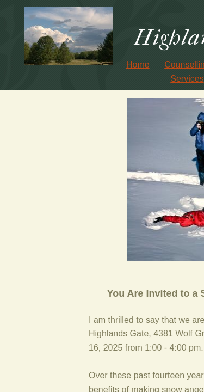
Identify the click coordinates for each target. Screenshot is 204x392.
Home (138, 64)
